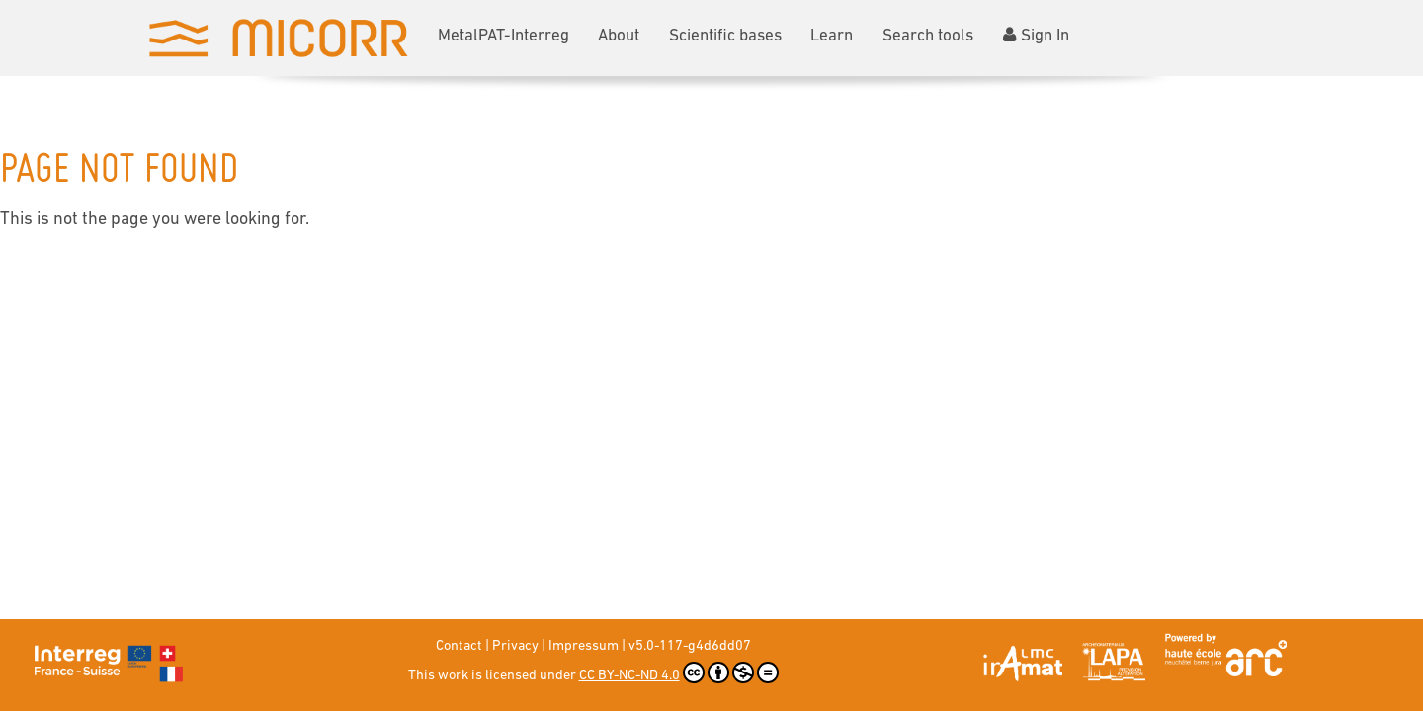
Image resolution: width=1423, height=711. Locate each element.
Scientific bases (725, 36)
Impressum (583, 646)
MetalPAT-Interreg (503, 36)
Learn (831, 36)
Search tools (927, 36)
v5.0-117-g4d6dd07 (689, 646)
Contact (459, 646)
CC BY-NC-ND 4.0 (679, 672)
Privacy (515, 646)
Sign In (1036, 35)
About (618, 36)
